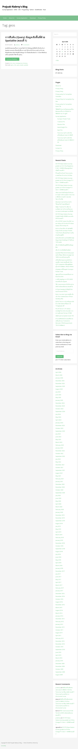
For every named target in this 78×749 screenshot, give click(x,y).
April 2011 (58, 635)
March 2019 (59, 535)
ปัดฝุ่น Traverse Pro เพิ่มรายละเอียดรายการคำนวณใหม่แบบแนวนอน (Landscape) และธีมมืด (64, 209)
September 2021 (60, 470)
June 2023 (58, 437)
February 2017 (60, 588)
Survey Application (22, 18)
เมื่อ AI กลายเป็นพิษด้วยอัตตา (63, 250)
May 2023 (58, 439)
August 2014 (59, 610)
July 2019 (58, 526)
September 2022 (60, 456)
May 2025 (58, 397)
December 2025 (60, 381)
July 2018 (58, 554)
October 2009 (59, 669)
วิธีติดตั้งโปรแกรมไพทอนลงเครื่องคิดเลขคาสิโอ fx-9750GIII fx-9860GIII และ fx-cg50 (65, 111)
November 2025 (60, 383)
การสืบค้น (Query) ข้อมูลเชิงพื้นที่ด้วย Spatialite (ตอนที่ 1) (25, 39)
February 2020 (60, 509)
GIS (11, 63)
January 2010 (59, 661)
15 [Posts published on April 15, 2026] (62, 51)
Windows (25, 63)
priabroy (17, 45)
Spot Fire (59, 130)
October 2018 (59, 546)
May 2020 (58, 501)
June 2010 (58, 652)
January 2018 (59, 568)
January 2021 (59, 481)
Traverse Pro (61, 122)
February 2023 (60, 445)
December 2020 (60, 484)
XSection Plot (61, 124)
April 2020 (58, 504)
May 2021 (58, 476)
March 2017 (59, 585)
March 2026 (59, 375)
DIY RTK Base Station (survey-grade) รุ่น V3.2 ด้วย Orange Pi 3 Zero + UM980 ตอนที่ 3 (64, 180)
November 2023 (60, 425)
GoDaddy (3, 745)
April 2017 (58, 582)
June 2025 (58, 395)
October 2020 (59, 490)
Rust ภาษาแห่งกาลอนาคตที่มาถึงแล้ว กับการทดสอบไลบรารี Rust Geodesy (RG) (65, 296)
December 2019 (60, 515)
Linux (13, 63)
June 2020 (58, 498)
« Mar (57, 60)
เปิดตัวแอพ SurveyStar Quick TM (65, 316)
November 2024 (60, 406)
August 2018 (59, 551)
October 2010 (59, 647)
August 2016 (59, 602)
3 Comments (26, 45)
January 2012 (59, 624)
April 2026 (58, 372)
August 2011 (59, 633)
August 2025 (59, 389)
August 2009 (59, 675)
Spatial (21, 65)
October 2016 (59, 599)
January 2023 (59, 448)
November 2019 (60, 518)
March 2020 (59, 507)
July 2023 (58, 434)
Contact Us (59, 148)
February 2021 (60, 479)
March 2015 (59, 607)
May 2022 (58, 462)
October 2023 (59, 428)
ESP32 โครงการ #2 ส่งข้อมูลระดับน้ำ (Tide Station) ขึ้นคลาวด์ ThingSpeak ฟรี (65, 304)
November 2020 (60, 487)
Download (33, 18)
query (18, 65)
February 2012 (60, 621)
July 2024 (58, 414)
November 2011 (60, 627)
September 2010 (60, 649)
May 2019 (58, 529)
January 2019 (59, 540)
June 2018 (58, 557)
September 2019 (60, 521)
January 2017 (59, 591)
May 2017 (58, 579)
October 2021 (59, 467)
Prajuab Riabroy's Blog (14, 6)
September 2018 (60, 549)
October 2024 (59, 409)
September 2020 (60, 493)
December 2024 (60, 403)
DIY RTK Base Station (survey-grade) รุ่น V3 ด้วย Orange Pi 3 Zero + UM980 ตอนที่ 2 (64, 187)
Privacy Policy (42, 18)
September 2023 (60, 431)
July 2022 (58, 459)
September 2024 (60, 411)
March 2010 (59, 658)
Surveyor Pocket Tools (63, 119)
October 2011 (59, 630)
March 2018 (59, 565)
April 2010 (58, 655)
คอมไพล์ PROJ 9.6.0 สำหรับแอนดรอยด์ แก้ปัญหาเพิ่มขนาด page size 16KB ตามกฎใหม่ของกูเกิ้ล (65, 255)
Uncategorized (19, 63)
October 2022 (59, 453)
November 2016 (60, 596)
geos (12, 65)
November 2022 (60, 451)
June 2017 (58, 577)
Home (5, 18)
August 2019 (59, 523)
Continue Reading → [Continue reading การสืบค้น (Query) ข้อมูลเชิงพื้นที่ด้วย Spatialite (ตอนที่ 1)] (12, 59)
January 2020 (59, 512)
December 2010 (60, 641)
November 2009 (60, 666)
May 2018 (58, 560)
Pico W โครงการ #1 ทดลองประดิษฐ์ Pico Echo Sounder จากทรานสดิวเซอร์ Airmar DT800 (64, 311)
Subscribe (59, 356)
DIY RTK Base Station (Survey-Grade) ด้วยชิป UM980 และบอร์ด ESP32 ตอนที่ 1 (64, 216)
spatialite (26, 65)
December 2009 (60, 663)
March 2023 (59, 442)
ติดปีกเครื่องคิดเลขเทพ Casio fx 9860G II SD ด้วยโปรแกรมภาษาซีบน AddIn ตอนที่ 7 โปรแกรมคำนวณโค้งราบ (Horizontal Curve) (65, 692)
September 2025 (60, 386)
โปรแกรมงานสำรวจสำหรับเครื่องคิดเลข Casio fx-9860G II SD (65, 140)
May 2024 (58, 417)
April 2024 (58, 420)
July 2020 (58, 495)
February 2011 (60, 638)
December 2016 (60, 593)
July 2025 (58, 392)
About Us (11, 18)
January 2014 (59, 616)
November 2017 (60, 571)
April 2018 (58, 563)
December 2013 (60, 619)
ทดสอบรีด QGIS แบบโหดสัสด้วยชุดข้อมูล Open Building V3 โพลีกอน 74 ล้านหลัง (65, 240)
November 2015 (60, 605)
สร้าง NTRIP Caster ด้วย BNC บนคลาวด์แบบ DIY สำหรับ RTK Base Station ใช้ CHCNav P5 (65, 223)
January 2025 (59, 400)
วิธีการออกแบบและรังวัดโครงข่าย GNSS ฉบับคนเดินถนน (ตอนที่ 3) (64, 713)
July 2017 (58, 574)
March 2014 (59, 613)
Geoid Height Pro (62, 127)
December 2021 (60, 465)
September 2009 (60, 672)
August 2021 (59, 473)
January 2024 (59, 423)
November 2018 (60, 543)
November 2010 (60, 644)
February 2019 (60, 537)
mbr (15, 65)
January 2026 (59, 378)
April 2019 (58, 532)
